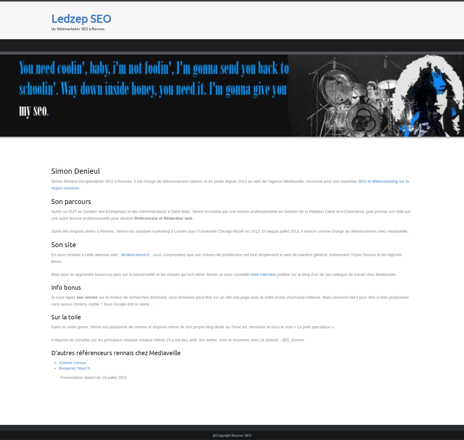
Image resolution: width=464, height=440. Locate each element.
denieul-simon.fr (135, 254)
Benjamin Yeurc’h (74, 368)
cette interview (263, 274)
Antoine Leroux (72, 362)
